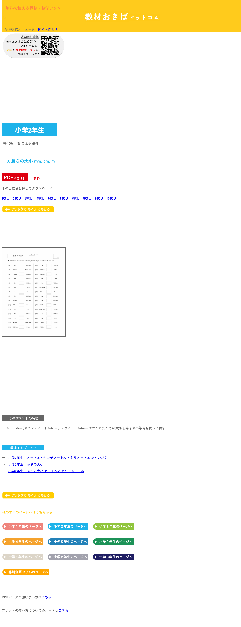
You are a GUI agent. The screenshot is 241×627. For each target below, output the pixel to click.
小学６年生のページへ (115, 541)
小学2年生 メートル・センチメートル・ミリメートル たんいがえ (58, 457)
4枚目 (40, 198)
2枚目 (17, 198)
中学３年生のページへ (115, 556)
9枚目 (99, 198)
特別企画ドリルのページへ (28, 571)
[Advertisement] (205, 61)
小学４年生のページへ (25, 541)
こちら (47, 596)
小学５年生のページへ (70, 541)
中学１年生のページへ (25, 556)
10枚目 (111, 198)
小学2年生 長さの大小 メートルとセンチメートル (46, 470)
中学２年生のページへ (70, 556)
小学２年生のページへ (70, 526)
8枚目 (87, 198)
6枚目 (64, 198)
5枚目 (52, 198)
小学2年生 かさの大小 (25, 464)
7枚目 (76, 198)
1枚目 (6, 198)
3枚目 (29, 198)
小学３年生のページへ (115, 526)
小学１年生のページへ (25, 526)
